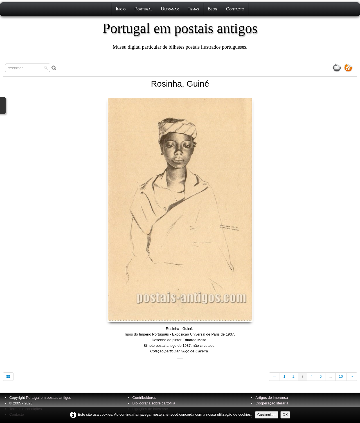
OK (285, 415)
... (330, 376)
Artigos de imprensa (271, 397)
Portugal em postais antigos (48, 397)
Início (121, 8)
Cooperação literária (271, 403)
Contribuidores (144, 397)
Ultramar (170, 8)
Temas (193, 8)
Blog (212, 8)
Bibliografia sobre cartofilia (153, 403)
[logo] (179, 35)
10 (341, 376)
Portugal (143, 8)
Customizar (266, 415)
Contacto (235, 8)
